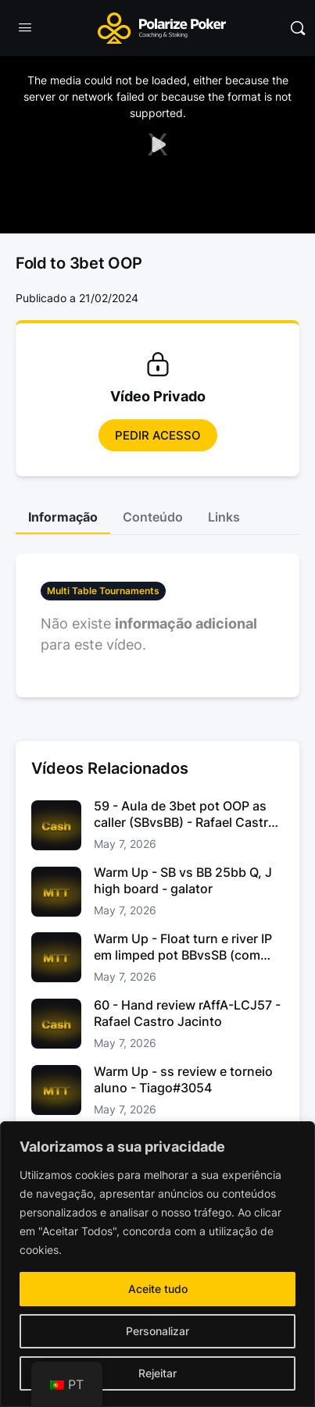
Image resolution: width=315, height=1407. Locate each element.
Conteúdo (153, 517)
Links (224, 517)
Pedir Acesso (158, 435)
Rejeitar (157, 1373)
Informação (63, 517)
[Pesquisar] (297, 28)
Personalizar (157, 1331)
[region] (157, 1264)
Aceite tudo (158, 1288)
